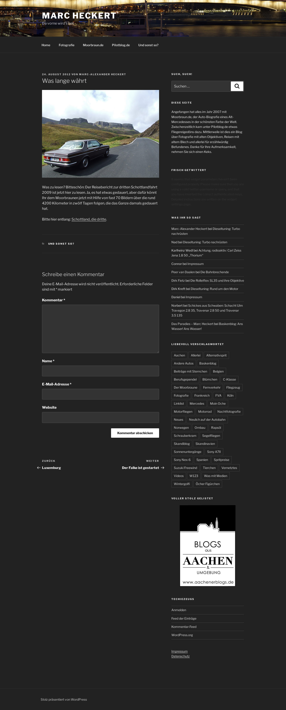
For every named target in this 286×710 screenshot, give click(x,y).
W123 (193, 476)
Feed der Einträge (183, 618)
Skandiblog (182, 444)
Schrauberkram (185, 435)
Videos (179, 476)
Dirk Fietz (178, 280)
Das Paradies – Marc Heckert (192, 324)
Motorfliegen (183, 411)
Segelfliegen (211, 435)
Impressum (195, 264)
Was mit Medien (215, 476)
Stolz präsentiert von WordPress (64, 699)
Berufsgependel (185, 379)
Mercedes (197, 403)
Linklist (179, 403)
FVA (218, 395)
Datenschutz (180, 656)
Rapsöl (216, 427)
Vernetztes (229, 468)
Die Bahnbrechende (214, 272)
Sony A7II (214, 452)
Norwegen (181, 427)
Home (46, 45)
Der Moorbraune (185, 387)
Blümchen (209, 379)
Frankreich (202, 395)
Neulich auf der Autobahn (207, 419)
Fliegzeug (233, 387)
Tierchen (209, 468)
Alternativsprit (216, 355)
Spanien (202, 460)
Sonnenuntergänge (187, 452)
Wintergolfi (182, 484)
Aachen (179, 355)
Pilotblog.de (121, 45)
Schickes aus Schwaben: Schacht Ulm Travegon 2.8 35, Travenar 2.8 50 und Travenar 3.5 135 (207, 310)
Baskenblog (207, 363)
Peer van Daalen (183, 272)
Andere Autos (183, 363)
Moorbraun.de (93, 45)
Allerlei (195, 355)
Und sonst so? (148, 45)
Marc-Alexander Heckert (102, 74)
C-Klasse (229, 379)
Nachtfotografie (229, 411)
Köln (230, 395)
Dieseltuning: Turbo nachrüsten (205, 242)
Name (48, 361)
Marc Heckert (79, 16)
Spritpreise (221, 460)
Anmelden (178, 610)
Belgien (218, 371)
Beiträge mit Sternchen (190, 371)
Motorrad (205, 411)
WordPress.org (182, 635)
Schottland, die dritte (89, 219)
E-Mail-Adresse (57, 384)
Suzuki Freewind (185, 468)
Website (49, 407)
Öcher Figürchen (208, 484)
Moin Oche (218, 403)
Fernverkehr (212, 387)
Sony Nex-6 (182, 460)
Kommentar (53, 300)
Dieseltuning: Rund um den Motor (214, 289)
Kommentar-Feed (183, 627)
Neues (178, 419)
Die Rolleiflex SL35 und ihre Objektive (217, 280)
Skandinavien (205, 444)
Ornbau (200, 427)
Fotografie (66, 45)
